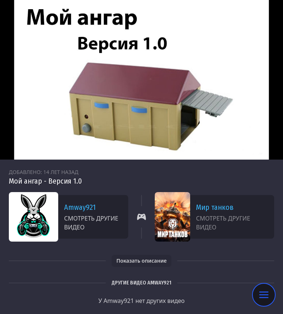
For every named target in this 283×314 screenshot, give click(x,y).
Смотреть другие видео (91, 222)
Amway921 (80, 207)
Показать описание (141, 260)
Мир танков (215, 207)
